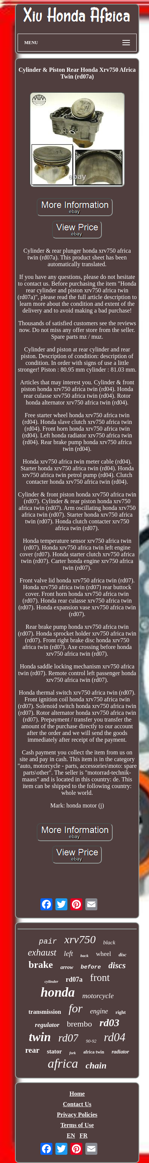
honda (57, 992)
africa (63, 1063)
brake (40, 964)
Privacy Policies (77, 1114)
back (84, 955)
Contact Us (77, 1104)
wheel (103, 953)
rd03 (109, 1022)
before (91, 967)
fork (72, 1053)
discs (117, 965)
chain (96, 1065)
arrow (66, 967)
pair (48, 941)
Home (77, 1093)
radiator (120, 1052)
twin (40, 1037)
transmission (44, 1012)
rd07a (74, 979)
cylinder (51, 981)
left (68, 953)
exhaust (42, 952)
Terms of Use (77, 1125)
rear (32, 1050)
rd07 (68, 1038)
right (120, 1012)
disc (123, 954)
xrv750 (79, 939)
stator (54, 1051)
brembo (79, 1023)
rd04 (114, 1037)
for (75, 1008)
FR (83, 1135)
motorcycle (98, 996)
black (109, 942)
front (100, 977)
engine (99, 1011)
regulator (47, 1024)
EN (71, 1135)
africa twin (93, 1052)
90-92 (91, 1041)
